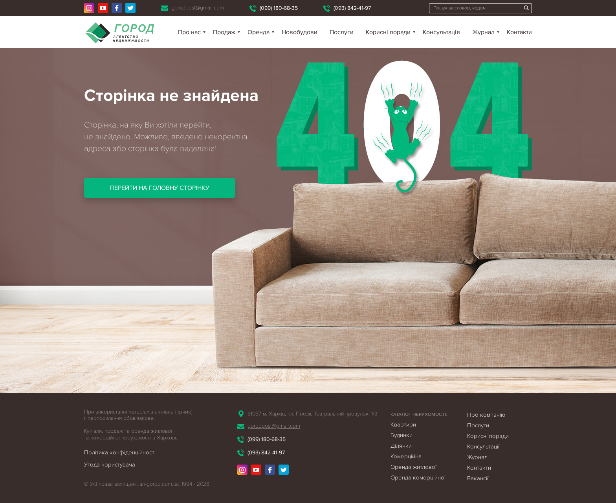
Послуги (342, 32)
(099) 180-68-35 (279, 8)
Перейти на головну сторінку (159, 188)
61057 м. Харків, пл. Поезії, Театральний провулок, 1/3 (312, 413)
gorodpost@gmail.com (197, 7)
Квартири (403, 424)
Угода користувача (109, 464)
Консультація (441, 32)
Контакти (519, 32)
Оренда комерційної (418, 477)
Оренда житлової (413, 466)
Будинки (401, 435)
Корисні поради (388, 32)
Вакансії (477, 478)
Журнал (483, 32)
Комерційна (406, 456)
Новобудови (299, 32)
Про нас (189, 32)
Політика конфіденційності (120, 452)
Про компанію (486, 414)
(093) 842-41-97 (352, 8)
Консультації (483, 446)
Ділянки (401, 445)
